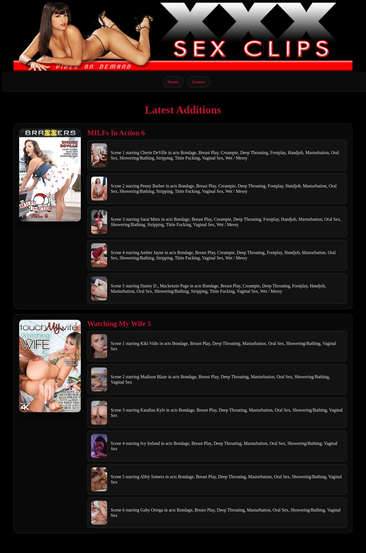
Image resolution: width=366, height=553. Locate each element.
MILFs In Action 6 (116, 133)
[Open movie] (50, 175)
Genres (198, 81)
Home (173, 81)
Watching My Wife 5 (119, 324)
